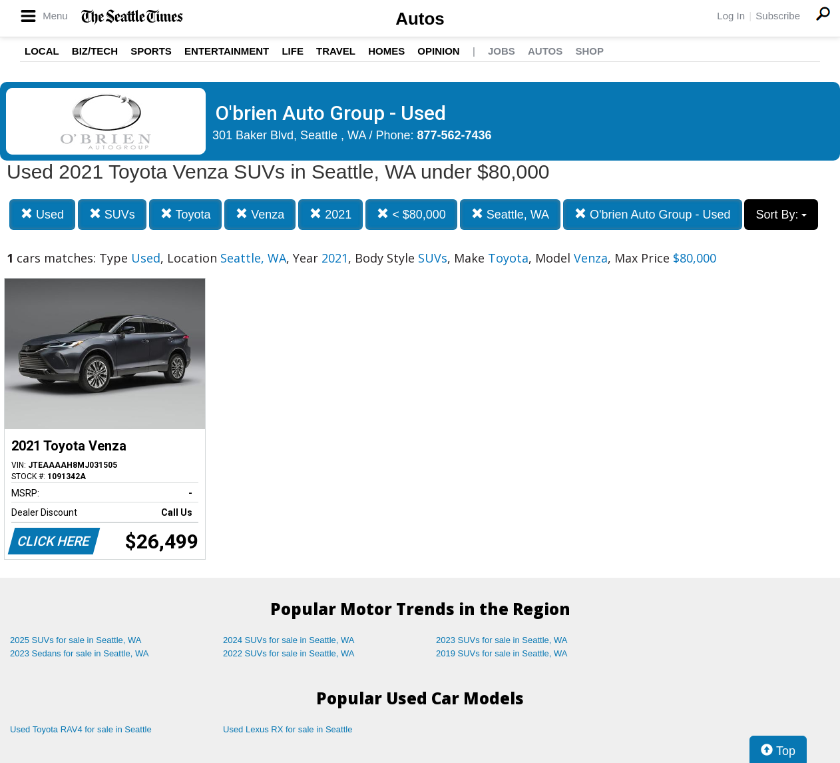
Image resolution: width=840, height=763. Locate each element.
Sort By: (781, 214)
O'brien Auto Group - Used (652, 214)
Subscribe (777, 15)
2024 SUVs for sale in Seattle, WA (289, 640)
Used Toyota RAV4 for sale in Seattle (81, 729)
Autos (420, 19)
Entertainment (226, 51)
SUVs (112, 214)
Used (42, 214)
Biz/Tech (95, 51)
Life (293, 51)
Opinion (438, 51)
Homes (386, 51)
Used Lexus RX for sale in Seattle (287, 729)
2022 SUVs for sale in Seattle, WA (289, 653)
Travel (335, 51)
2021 (330, 214)
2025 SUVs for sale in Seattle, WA (76, 640)
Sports (151, 51)
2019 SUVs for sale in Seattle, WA (502, 653)
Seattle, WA (510, 214)
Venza (260, 214)
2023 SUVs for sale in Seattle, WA (502, 640)
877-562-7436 (454, 135)
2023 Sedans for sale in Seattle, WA (79, 653)
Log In (731, 15)
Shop (589, 51)
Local (42, 51)
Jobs (501, 51)
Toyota (185, 214)
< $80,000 (411, 214)
